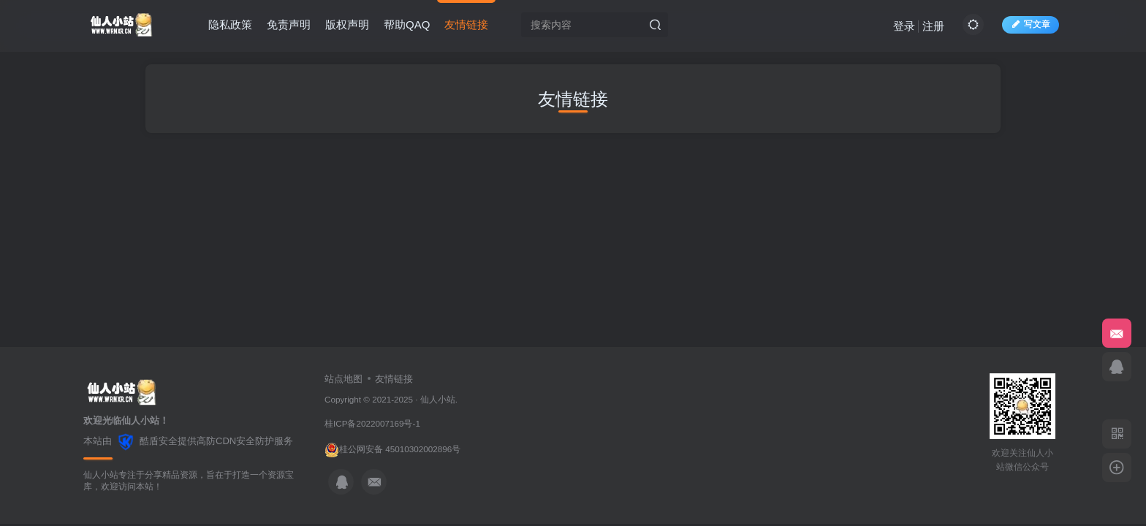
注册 (933, 26)
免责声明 (289, 24)
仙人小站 (437, 399)
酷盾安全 (159, 440)
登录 (904, 26)
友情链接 (466, 24)
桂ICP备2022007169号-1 (372, 423)
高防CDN (216, 440)
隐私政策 (230, 24)
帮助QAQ (407, 24)
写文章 (1030, 24)
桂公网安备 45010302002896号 (399, 449)
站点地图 (344, 378)
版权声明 (347, 24)
